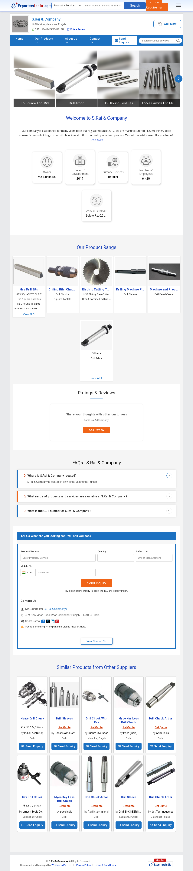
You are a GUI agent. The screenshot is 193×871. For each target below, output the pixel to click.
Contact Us (95, 40)
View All (28, 314)
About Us (71, 40)
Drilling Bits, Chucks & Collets (62, 289)
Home (19, 38)
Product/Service (30, 551)
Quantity (101, 551)
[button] (167, 24)
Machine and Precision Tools (164, 289)
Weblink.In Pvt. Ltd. (61, 865)
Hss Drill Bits (29, 289)
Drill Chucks (62, 294)
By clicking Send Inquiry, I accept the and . (96, 591)
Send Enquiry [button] (122, 40)
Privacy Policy (120, 591)
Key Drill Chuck (32, 797)
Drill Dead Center (164, 294)
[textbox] (103, 5)
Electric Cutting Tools (96, 289)
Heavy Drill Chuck (32, 718)
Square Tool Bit (62, 299)
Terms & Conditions (105, 865)
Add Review (96, 430)
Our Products (44, 40)
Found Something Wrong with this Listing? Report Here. (55, 626)
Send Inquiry (96, 583)
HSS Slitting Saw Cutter (96, 294)
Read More (96, 140)
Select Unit (142, 551)
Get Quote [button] (64, 727)
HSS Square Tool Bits (34, 103)
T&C (106, 591)
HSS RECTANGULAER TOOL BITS (29, 308)
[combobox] (27, 572)
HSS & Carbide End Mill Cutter (160, 103)
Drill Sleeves (64, 718)
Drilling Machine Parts (130, 289)
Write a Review (76, 29)
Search (135, 5)
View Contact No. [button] (97, 641)
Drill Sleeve (130, 294)
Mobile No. (27, 566)
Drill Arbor (76, 103)
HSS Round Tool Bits (118, 103)
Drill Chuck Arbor (160, 718)
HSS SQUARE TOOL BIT (28, 294)
